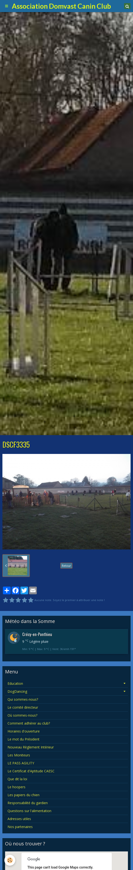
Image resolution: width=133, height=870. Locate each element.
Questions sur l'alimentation (29, 810)
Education (15, 683)
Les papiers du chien (23, 795)
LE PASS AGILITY (21, 763)
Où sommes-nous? (22, 715)
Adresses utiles (19, 818)
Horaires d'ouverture (24, 731)
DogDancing (17, 691)
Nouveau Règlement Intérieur (31, 747)
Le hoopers (16, 787)
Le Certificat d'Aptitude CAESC (31, 771)
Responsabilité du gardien (28, 803)
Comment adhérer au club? (29, 723)
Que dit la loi (17, 779)
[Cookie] (9, 860)
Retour (66, 566)
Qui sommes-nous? (23, 699)
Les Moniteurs (19, 755)
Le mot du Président (23, 739)
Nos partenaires (20, 826)
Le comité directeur (23, 707)
